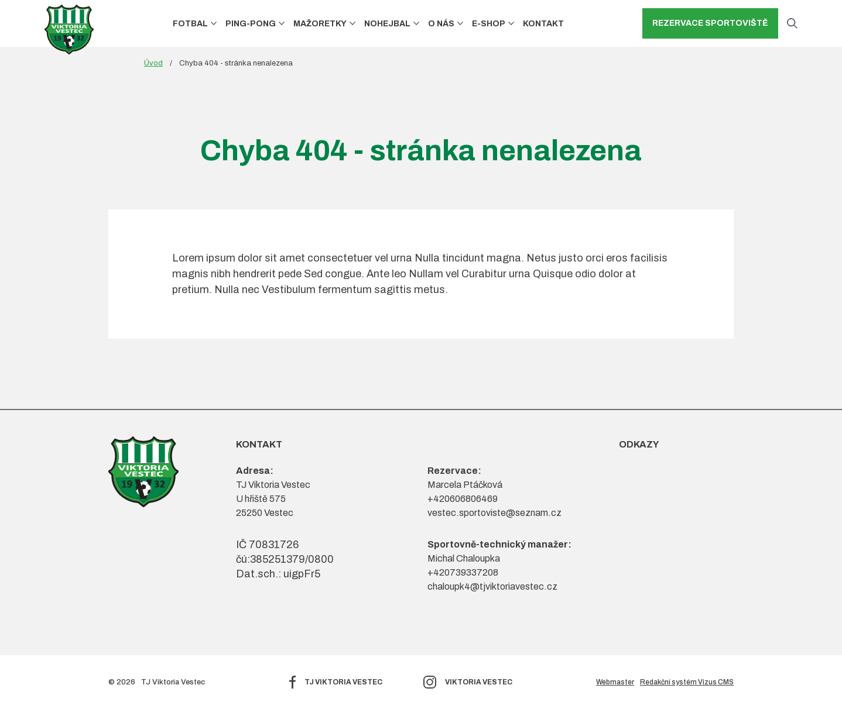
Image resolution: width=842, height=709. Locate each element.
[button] (214, 24)
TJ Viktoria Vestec (343, 682)
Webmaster (615, 682)
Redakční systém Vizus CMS (687, 682)
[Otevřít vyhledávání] (792, 23)
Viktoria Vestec (478, 682)
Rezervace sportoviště (710, 23)
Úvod (153, 63)
